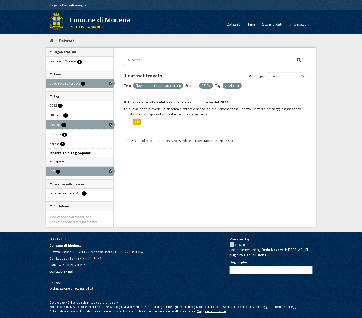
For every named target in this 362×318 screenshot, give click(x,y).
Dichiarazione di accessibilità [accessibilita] (71, 288)
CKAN (237, 244)
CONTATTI (57, 239)
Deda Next (270, 249)
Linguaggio (237, 262)
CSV (137, 121)
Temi (251, 24)
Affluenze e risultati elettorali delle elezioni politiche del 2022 (176, 102)
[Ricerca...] (208, 60)
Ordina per (257, 75)
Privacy (55, 283)
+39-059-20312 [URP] (71, 265)
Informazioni (299, 24)
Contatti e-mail (61, 271)
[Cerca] (299, 60)
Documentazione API (218, 140)
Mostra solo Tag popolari (70, 153)
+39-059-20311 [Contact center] (90, 258)
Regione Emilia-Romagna (67, 5)
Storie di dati (272, 24)
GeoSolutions (255, 255)
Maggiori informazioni (211, 311)
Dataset (233, 24)
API (194, 140)
